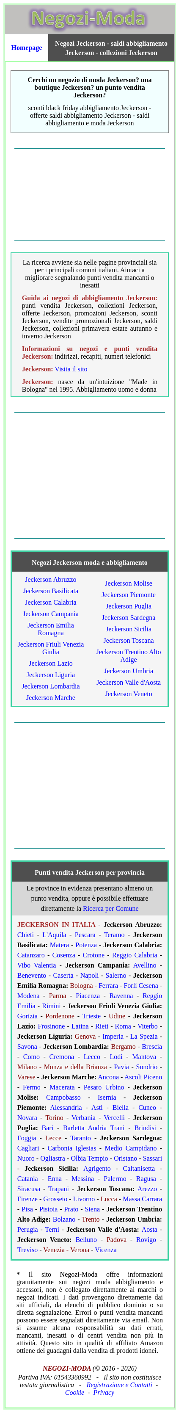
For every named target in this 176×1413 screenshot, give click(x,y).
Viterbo (148, 1026)
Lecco (92, 1056)
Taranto (80, 1138)
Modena (28, 995)
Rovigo (146, 1239)
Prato (71, 1209)
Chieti (25, 934)
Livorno (84, 1199)
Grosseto (55, 1199)
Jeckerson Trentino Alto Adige (128, 655)
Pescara (85, 934)
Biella (121, 1107)
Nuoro (26, 1158)
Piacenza (88, 995)
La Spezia (144, 1036)
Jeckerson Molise (128, 583)
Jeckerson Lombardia (51, 686)
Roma (123, 1026)
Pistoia (48, 1209)
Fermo (32, 1087)
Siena (92, 1209)
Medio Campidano (131, 1148)
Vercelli (114, 1117)
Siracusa (28, 1188)
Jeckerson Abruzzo (50, 579)
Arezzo (147, 1188)
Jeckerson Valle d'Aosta (128, 682)
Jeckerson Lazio (51, 663)
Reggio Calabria (134, 955)
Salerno (116, 975)
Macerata (62, 1087)
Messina (83, 1178)
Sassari (152, 1158)
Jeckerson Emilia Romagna (51, 629)
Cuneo (147, 1107)
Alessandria (66, 1107)
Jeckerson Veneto (128, 693)
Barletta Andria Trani (94, 1127)
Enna (55, 1178)
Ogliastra (52, 1158)
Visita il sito (71, 369)
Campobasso (63, 1097)
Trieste (91, 1016)
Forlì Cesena (141, 985)
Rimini (51, 1005)
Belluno (86, 1239)
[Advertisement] (89, 194)
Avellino (145, 965)
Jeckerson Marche (50, 697)
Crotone (94, 955)
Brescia (152, 1046)
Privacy (103, 1392)
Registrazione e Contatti (119, 1384)
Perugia (27, 1229)
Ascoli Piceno (143, 1077)
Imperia (113, 1036)
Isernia (107, 1097)
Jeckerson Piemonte (129, 594)
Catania (27, 1178)
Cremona (62, 1056)
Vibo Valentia (36, 965)
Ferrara (108, 985)
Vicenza (105, 1249)
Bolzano (64, 1219)
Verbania (84, 1117)
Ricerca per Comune (111, 908)
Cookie (74, 1392)
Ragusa (146, 1178)
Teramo (114, 934)
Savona (27, 1046)
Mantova (144, 1056)
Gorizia (27, 1016)
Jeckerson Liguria (51, 674)
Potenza (86, 944)
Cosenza (63, 955)
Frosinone (51, 1026)
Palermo (115, 1178)
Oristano (125, 1158)
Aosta (149, 1229)
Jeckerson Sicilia (128, 629)
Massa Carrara (142, 1199)
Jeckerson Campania (51, 613)
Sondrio (147, 1066)
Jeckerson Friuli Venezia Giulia (50, 648)
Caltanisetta (139, 1168)
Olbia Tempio (89, 1158)
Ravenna (121, 995)
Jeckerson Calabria (50, 602)
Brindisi (146, 1127)
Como (31, 1056)
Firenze (27, 1199)
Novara (27, 1117)
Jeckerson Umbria (128, 671)
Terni (52, 1229)
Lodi (116, 1056)
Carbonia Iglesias (72, 1148)
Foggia (26, 1138)
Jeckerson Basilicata (50, 591)
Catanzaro (31, 955)
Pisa (27, 1209)
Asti (97, 1107)
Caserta (63, 975)
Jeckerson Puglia (128, 606)
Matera (59, 944)
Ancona (108, 1077)
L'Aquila (54, 934)
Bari (48, 1127)
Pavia (121, 1066)
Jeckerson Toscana (129, 640)
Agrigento (97, 1168)
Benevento (31, 975)
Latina (80, 1026)
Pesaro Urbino (104, 1087)
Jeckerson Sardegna (129, 617)
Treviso (27, 1249)
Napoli (89, 975)
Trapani (58, 1188)
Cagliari (28, 1148)
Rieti (101, 1026)
